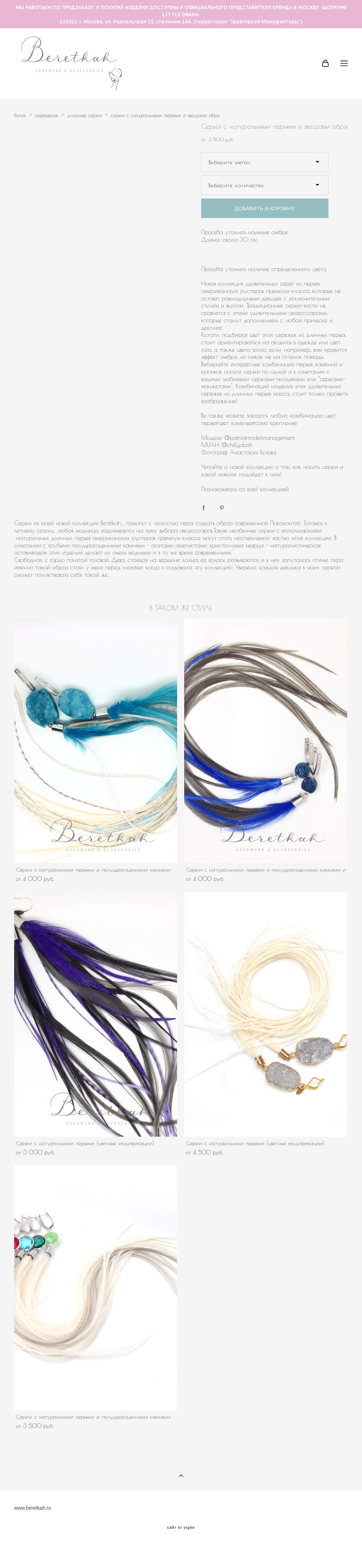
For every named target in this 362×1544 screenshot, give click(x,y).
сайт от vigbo (181, 1527)
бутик (20, 115)
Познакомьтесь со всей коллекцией (246, 489)
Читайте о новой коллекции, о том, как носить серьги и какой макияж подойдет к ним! (272, 470)
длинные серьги (84, 115)
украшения (46, 115)
